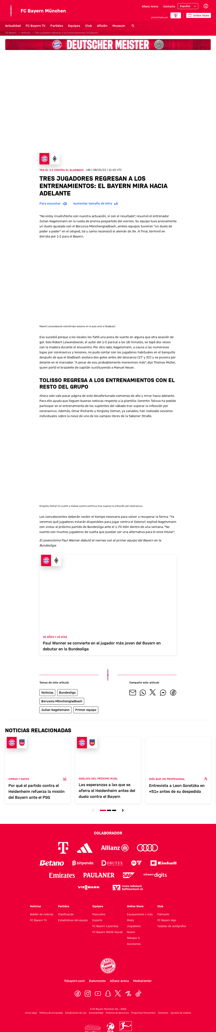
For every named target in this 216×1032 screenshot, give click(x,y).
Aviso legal (31, 1013)
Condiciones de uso (75, 1013)
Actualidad (13, 25)
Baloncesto (97, 981)
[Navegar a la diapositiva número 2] (109, 810)
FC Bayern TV (35, 25)
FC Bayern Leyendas (105, 926)
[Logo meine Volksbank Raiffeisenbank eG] (127, 887)
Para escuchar (53, 203)
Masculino (98, 914)
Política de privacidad (51, 1013)
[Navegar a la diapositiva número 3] (114, 810)
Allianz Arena (150, 6)
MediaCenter (142, 981)
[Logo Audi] (147, 848)
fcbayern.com (74, 981)
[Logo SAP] (129, 875)
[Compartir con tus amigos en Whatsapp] (142, 692)
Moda (130, 920)
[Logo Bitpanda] (82, 863)
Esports (97, 920)
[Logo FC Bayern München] (108, 965)
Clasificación (66, 914)
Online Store (135, 906)
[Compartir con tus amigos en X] (153, 692)
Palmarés (163, 914)
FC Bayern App (166, 920)
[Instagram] (87, 993)
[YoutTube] (97, 993)
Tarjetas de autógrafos (171, 926)
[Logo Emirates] (62, 875)
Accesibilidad (96, 1013)
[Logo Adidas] (85, 847)
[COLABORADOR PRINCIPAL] (175, 15)
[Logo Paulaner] (99, 875)
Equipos (74, 25)
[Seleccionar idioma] (188, 6)
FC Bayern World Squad (107, 931)
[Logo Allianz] (114, 848)
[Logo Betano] (52, 863)
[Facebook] (77, 993)
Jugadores (134, 926)
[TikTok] (138, 993)
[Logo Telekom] (63, 848)
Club (88, 25)
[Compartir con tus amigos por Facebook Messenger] (163, 692)
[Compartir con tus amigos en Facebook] (173, 692)
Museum (118, 25)
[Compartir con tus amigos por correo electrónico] (132, 692)
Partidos (56, 25)
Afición (102, 25)
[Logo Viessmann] (88, 887)
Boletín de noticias (41, 914)
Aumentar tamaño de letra (96, 203)
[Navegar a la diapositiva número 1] (103, 810)
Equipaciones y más (140, 914)
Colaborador (108, 833)
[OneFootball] (128, 993)
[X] (118, 993)
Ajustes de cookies (181, 1013)
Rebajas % (133, 937)
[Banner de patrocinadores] (108, 44)
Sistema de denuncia (117, 1013)
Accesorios (134, 943)
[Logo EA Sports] (136, 863)
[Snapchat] (108, 993)
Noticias (35, 906)
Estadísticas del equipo (73, 920)
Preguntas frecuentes (143, 1013)
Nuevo (131, 931)
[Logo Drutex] (112, 863)
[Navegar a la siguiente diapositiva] (122, 810)
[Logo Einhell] (163, 863)
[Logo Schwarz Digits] (155, 875)
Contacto (169, 6)
